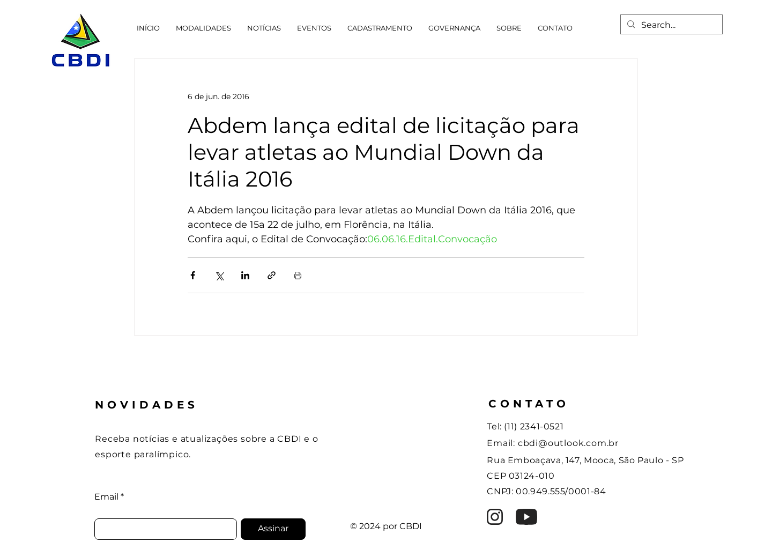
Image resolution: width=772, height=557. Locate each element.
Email (106, 497)
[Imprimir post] (298, 275)
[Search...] (670, 25)
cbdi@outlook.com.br (568, 443)
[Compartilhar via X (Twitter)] (219, 275)
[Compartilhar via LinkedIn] (245, 275)
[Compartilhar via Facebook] (193, 275)
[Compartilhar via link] (271, 275)
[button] (203, 27)
